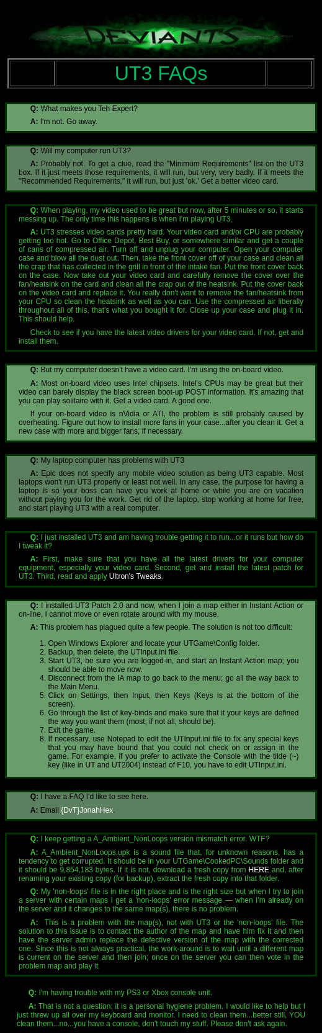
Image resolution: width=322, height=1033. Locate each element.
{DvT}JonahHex (87, 810)
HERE (259, 869)
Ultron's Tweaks (135, 576)
